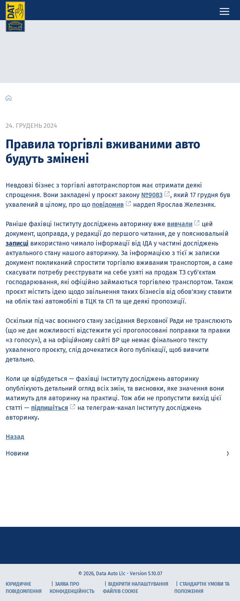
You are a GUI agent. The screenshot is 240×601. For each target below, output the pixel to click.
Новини (118, 453)
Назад (15, 437)
